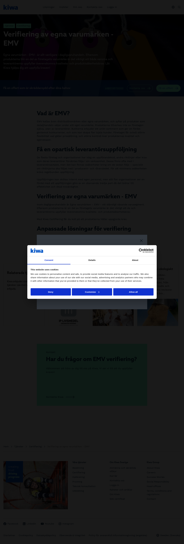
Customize (92, 292)
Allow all (133, 292)
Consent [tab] (49, 260)
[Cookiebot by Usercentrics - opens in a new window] (141, 250)
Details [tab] (92, 260)
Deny (50, 292)
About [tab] (135, 260)
